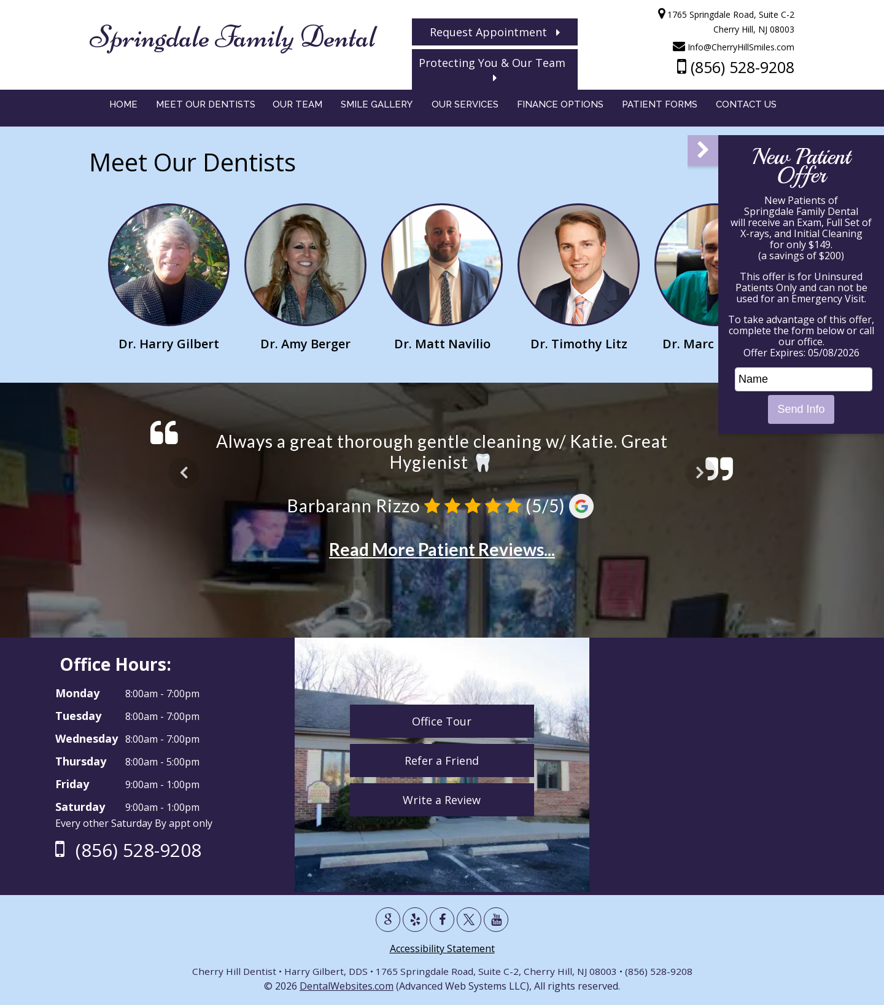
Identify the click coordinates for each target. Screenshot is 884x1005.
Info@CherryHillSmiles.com (734, 47)
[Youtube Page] (496, 919)
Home (123, 108)
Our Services (465, 108)
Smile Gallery (377, 108)
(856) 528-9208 (736, 67)
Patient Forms (659, 108)
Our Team (297, 108)
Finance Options (560, 108)
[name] (803, 379)
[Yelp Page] (415, 919)
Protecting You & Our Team (495, 69)
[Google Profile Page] (388, 919)
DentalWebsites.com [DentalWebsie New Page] (347, 986)
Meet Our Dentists (205, 108)
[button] (703, 150)
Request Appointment (495, 32)
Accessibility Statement (442, 948)
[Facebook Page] (442, 919)
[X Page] (469, 919)
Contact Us (746, 108)
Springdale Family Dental (232, 36)
